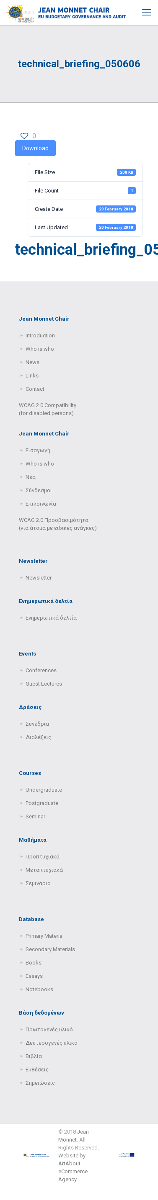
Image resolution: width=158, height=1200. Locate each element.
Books (33, 962)
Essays (34, 976)
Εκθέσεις (37, 1069)
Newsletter (39, 578)
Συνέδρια (37, 724)
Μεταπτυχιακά (44, 870)
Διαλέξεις (38, 737)
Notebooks (39, 989)
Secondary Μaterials (50, 949)
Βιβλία (34, 1056)
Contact (35, 389)
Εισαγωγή (38, 450)
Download (35, 148)
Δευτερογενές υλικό (52, 1043)
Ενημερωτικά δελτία (51, 618)
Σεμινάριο (38, 883)
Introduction (40, 335)
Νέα (31, 477)
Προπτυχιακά (43, 856)
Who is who (40, 349)
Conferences (41, 670)
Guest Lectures (44, 684)
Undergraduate (44, 790)
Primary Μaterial (45, 936)
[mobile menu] (147, 12)
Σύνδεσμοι (39, 490)
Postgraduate (42, 803)
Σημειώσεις (40, 1083)
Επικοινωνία (41, 504)
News (32, 362)
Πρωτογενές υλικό (49, 1029)
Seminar (35, 816)
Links (32, 375)
